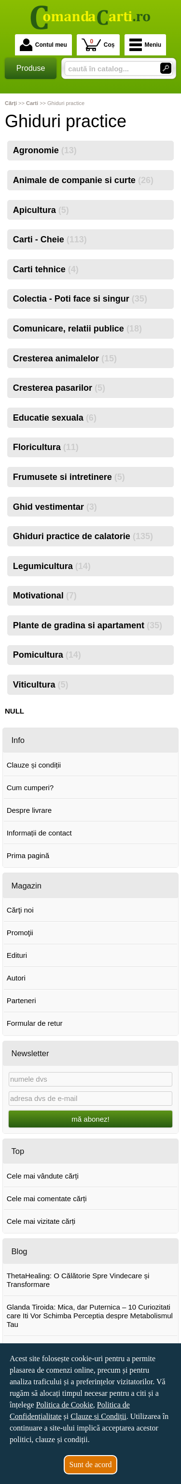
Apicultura (41, 210)
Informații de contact (39, 833)
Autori (16, 978)
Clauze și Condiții (98, 1416)
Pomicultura (47, 655)
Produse (30, 68)
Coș (98, 44)
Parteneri (21, 1000)
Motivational (45, 595)
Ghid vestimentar (55, 507)
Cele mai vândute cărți (43, 1176)
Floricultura (46, 447)
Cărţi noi (20, 910)
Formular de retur (35, 1023)
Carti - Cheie (50, 239)
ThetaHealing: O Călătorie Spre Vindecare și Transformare (78, 1280)
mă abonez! (90, 1119)
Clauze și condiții (34, 765)
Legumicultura (52, 566)
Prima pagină (28, 855)
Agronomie (45, 150)
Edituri (17, 955)
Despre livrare (29, 810)
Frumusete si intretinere (69, 477)
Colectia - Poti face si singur (80, 299)
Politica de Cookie (64, 1405)
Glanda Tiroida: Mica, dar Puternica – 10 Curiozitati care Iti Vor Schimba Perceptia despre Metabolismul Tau (90, 1315)
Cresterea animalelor (65, 358)
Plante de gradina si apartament (87, 625)
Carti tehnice (46, 269)
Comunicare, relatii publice (77, 328)
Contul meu (43, 45)
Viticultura (41, 684)
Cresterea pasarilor (59, 388)
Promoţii (20, 932)
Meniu (145, 45)
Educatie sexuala (55, 418)
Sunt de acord (91, 1464)
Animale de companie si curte (83, 180)
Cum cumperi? (30, 787)
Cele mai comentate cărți (47, 1198)
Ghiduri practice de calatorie (83, 536)
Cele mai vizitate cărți (41, 1221)
